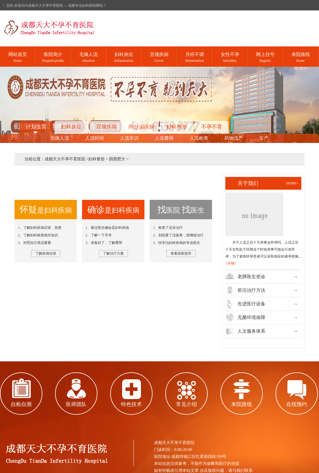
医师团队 (76, 404)
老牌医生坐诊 (251, 276)
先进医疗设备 (251, 303)
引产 (264, 138)
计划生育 (36, 127)
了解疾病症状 (45, 253)
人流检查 (199, 138)
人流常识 (129, 138)
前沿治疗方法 (251, 290)
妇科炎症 (71, 127)
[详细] (230, 263)
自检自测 (21, 404)
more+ (292, 183)
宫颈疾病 (106, 127)
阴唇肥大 (117, 159)
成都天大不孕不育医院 (65, 159)
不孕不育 (211, 127)
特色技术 (131, 404)
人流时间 (94, 138)
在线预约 (296, 404)
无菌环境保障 (251, 317)
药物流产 (233, 138)
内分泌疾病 (141, 127)
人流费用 (164, 138)
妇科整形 (176, 127)
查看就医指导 (181, 253)
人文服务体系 (251, 331)
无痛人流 (59, 138)
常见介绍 (186, 404)
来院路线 (241, 404)
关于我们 (248, 183)
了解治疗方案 (113, 253)
